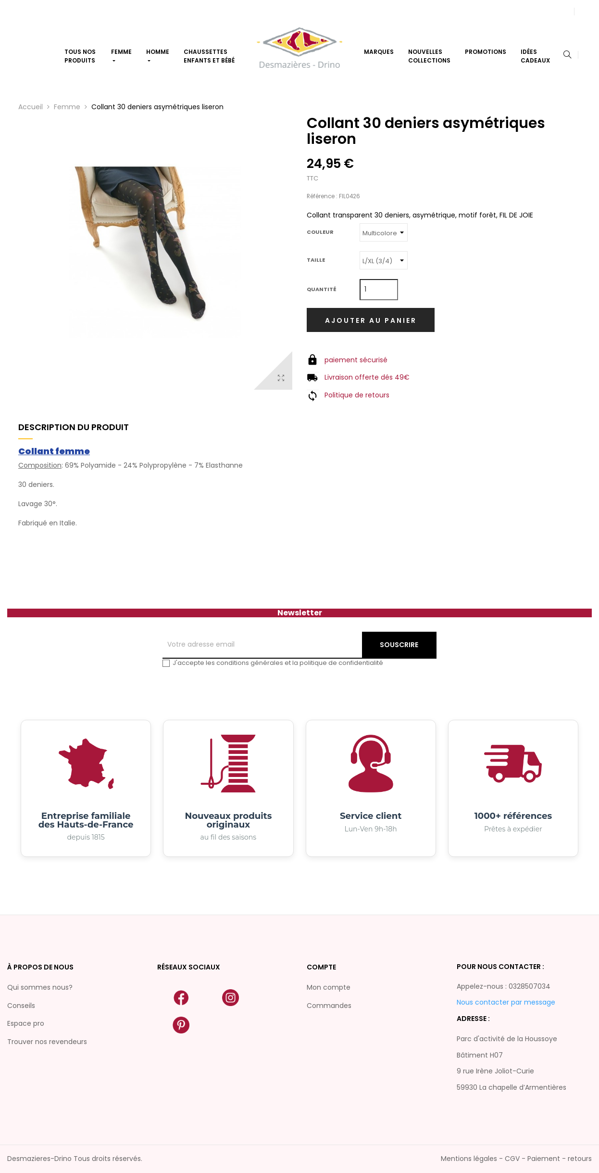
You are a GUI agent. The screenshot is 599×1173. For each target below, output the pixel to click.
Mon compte (328, 987)
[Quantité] (379, 289)
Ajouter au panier (371, 320)
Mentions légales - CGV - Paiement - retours (516, 1158)
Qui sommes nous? (40, 987)
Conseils (21, 1005)
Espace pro (25, 1023)
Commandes (329, 1005)
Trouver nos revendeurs (47, 1041)
